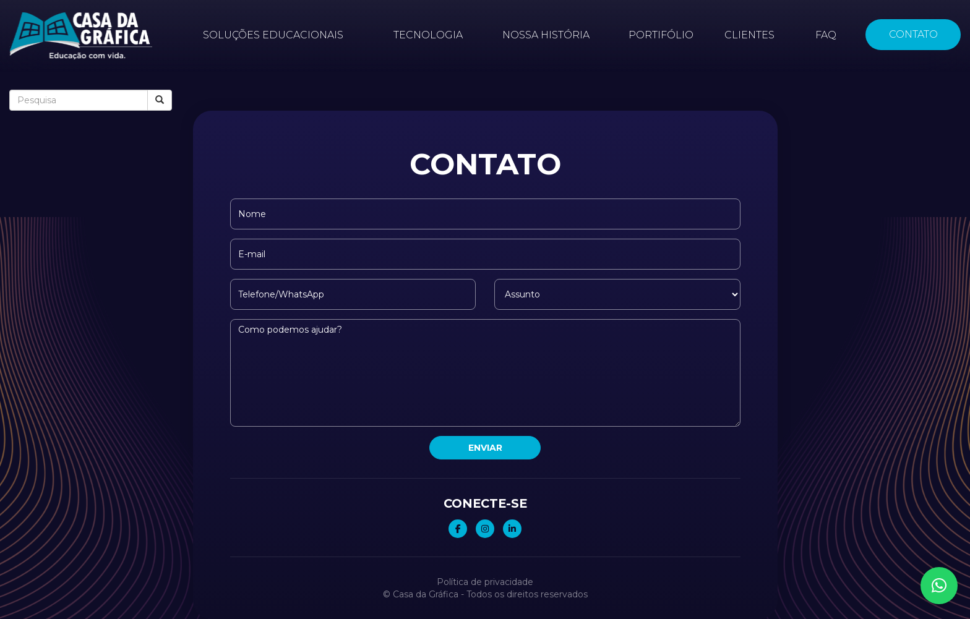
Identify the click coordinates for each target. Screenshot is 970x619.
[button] (939, 585)
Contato (912, 34)
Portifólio (661, 35)
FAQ (825, 35)
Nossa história (546, 35)
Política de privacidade (485, 581)
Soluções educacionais (273, 35)
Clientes (749, 35)
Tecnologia (428, 35)
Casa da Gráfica (425, 594)
